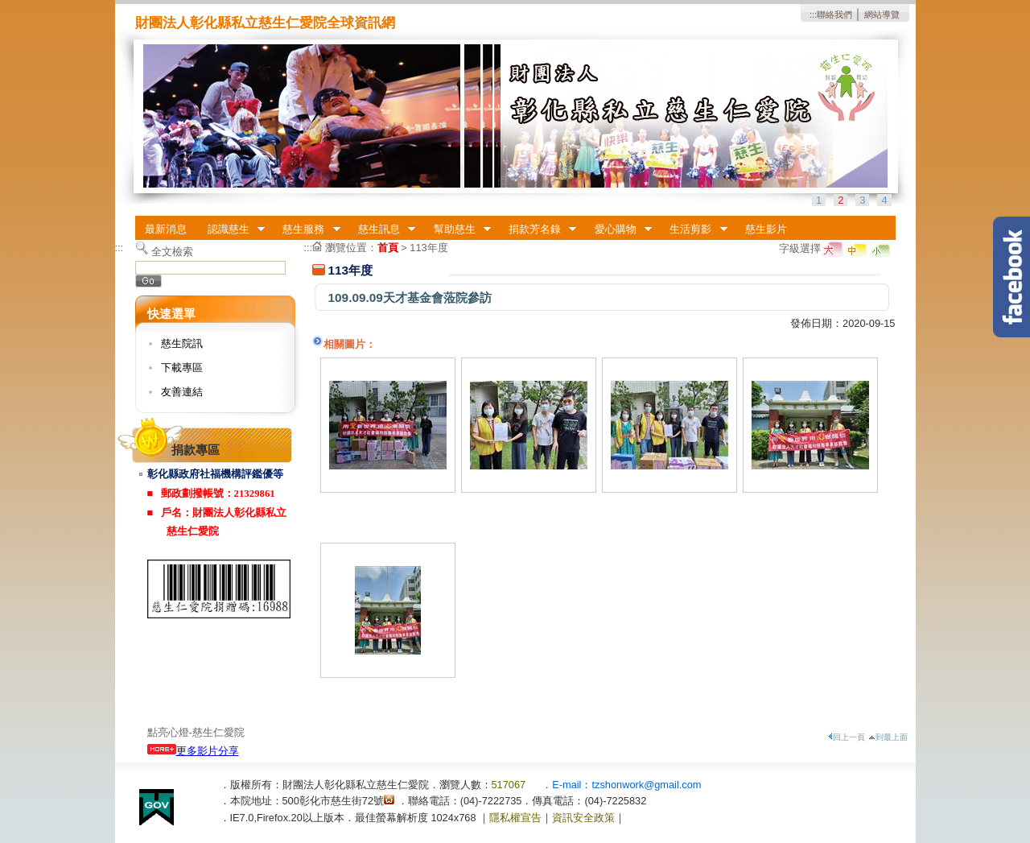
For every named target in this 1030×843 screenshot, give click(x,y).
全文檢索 (172, 252)
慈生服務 (306, 229)
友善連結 (182, 392)
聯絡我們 (834, 14)
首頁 (387, 248)
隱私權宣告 (515, 818)
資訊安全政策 (583, 818)
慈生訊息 (381, 229)
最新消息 (166, 229)
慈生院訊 (182, 343)
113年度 (428, 248)
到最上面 (888, 737)
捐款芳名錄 (537, 229)
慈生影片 (766, 229)
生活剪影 (693, 229)
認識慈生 (231, 229)
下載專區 (182, 368)
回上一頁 (846, 737)
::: (813, 14)
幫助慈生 (457, 229)
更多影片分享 (193, 751)
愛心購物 (618, 229)
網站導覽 (882, 14)
